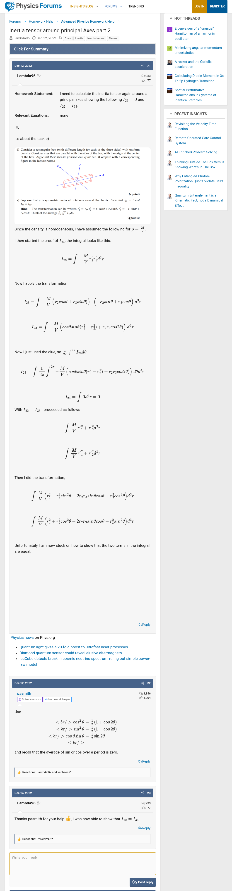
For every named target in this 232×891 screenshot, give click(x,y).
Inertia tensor (96, 40)
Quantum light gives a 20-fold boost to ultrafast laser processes (73, 649)
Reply (146, 626)
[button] (97, 6)
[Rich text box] (82, 865)
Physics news (22, 639)
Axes (68, 40)
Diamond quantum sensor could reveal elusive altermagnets (70, 654)
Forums (110, 6)
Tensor (113, 40)
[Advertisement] (82, 588)
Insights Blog (82, 6)
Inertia (79, 40)
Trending (136, 6)
